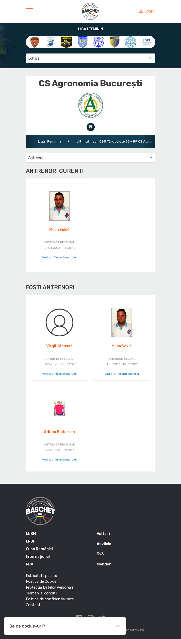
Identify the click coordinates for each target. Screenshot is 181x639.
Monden (104, 564)
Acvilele (104, 543)
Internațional (38, 556)
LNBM (31, 533)
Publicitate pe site (41, 575)
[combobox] (90, 58)
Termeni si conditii (41, 593)
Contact (33, 605)
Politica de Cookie (41, 581)
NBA (30, 564)
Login (146, 11)
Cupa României (39, 549)
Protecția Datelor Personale (50, 587)
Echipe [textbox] (34, 58)
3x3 (100, 554)
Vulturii (103, 533)
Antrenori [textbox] (36, 158)
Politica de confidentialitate (50, 599)
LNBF (31, 541)
